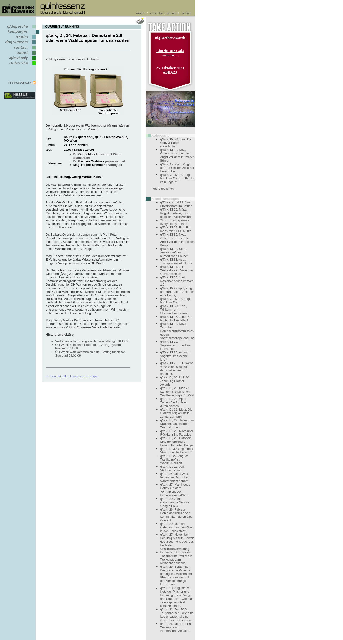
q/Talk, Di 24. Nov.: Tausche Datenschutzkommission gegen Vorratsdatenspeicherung (177, 331)
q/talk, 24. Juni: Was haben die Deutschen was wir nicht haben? (174, 477)
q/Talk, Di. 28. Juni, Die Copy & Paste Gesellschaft (176, 142)
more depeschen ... (164, 188)
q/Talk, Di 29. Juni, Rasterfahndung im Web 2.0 (176, 281)
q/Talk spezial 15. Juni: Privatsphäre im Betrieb (176, 204)
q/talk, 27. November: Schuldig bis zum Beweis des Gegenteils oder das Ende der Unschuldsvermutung (177, 542)
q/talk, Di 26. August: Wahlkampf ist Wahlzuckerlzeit (174, 459)
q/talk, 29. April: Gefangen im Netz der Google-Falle (175, 502)
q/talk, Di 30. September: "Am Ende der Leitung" (177, 450)
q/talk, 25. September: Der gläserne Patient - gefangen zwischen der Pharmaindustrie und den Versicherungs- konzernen (176, 575)
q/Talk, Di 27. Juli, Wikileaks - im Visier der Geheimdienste (176, 270)
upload (171, 13)
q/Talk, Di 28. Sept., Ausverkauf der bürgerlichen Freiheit (174, 252)
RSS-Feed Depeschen (20, 82)
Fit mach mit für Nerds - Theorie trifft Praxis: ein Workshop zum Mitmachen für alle (176, 558)
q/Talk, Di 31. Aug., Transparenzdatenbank (176, 261)
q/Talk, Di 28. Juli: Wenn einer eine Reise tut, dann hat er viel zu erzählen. (176, 368)
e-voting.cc (114, 165)
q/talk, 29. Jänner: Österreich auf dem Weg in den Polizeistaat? (177, 527)
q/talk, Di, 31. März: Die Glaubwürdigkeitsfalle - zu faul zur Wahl (176, 413)
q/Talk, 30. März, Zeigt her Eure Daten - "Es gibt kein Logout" (177, 178)
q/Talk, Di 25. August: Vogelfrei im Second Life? (174, 356)
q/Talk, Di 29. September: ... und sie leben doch (175, 345)
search (140, 13)
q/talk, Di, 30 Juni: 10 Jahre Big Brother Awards (174, 381)
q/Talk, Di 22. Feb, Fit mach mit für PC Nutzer (176, 229)
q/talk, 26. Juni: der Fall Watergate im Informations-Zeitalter (176, 627)
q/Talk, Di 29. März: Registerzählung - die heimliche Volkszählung (176, 213)
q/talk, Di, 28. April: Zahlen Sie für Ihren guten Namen (173, 402)
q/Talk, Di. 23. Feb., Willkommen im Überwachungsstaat (173, 309)
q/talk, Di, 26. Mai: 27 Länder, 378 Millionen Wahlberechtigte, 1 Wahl (177, 391)
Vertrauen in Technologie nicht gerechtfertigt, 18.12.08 (92, 341)
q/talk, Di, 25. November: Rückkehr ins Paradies (177, 432)
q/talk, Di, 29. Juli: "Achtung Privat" (172, 468)
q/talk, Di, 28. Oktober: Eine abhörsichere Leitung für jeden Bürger (176, 441)
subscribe (156, 13)
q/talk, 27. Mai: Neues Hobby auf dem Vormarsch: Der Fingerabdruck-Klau (175, 490)
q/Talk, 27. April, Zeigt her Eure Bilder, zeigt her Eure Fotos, (177, 167)
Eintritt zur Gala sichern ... (170, 53)
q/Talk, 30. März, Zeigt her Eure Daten (175, 300)
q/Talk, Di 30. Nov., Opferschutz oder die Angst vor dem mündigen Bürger (177, 155)
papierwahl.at (115, 161)
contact (186, 13)
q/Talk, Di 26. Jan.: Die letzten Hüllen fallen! (175, 318)
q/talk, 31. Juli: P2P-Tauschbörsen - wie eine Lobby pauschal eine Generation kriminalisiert (176, 615)
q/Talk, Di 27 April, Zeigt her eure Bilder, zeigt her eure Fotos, (177, 291)
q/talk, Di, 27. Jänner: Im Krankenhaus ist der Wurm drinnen (177, 423)
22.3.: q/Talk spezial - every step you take (174, 222)
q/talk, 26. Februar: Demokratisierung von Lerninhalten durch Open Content (177, 515)
